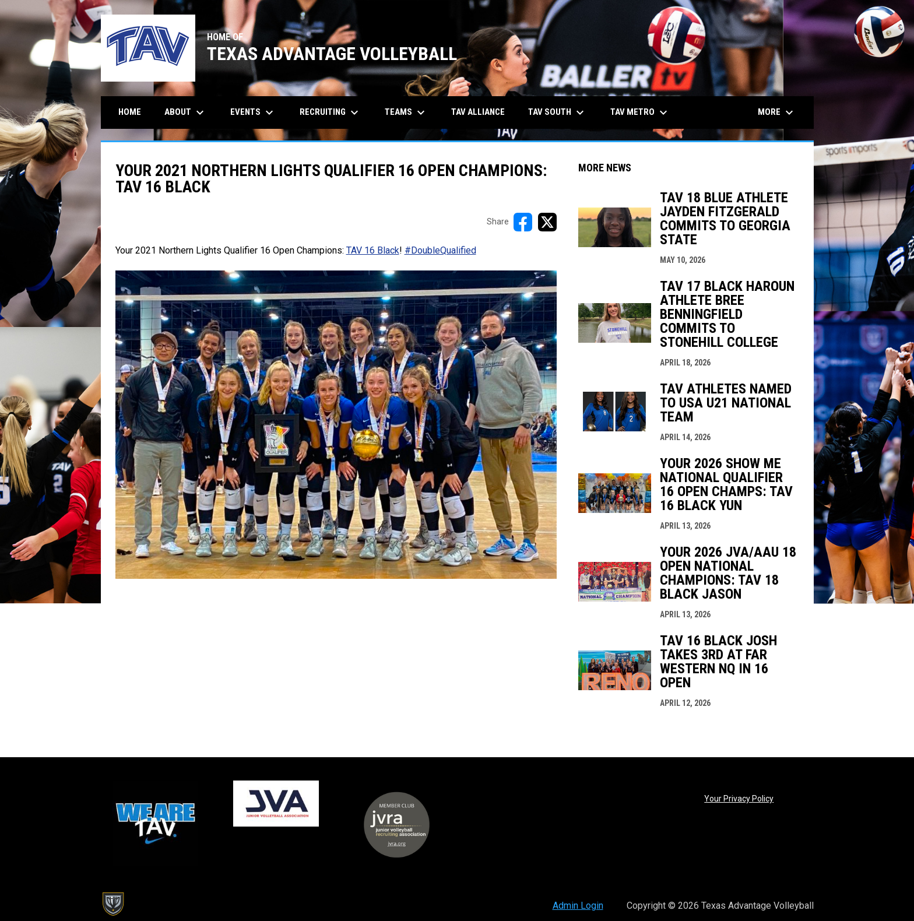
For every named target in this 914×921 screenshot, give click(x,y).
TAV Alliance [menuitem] (478, 112)
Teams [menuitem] (406, 112)
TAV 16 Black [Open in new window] (372, 250)
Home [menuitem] (129, 112)
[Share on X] (547, 222)
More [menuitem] (777, 112)
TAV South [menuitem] (557, 112)
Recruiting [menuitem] (330, 112)
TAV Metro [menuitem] (640, 112)
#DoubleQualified (440, 250)
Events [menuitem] (253, 112)
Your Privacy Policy (739, 798)
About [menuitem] (185, 112)
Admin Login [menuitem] (578, 905)
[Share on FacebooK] (523, 222)
